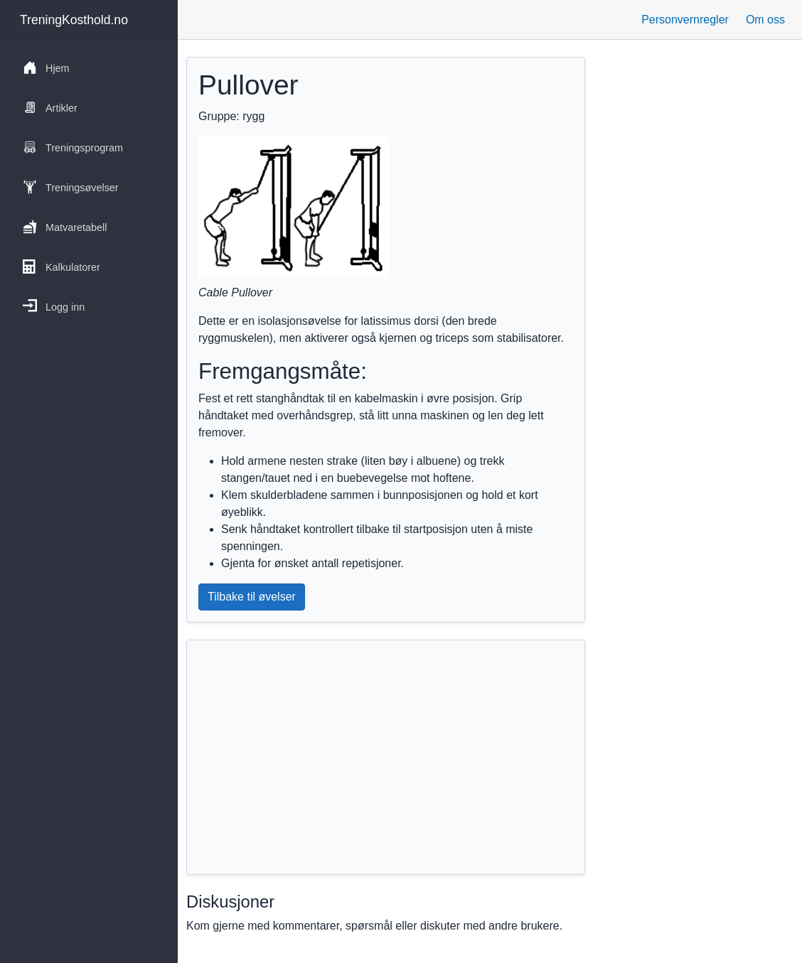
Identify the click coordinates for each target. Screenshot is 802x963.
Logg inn (54, 306)
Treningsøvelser (71, 187)
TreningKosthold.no (74, 20)
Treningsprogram (73, 147)
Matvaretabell (65, 227)
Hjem (46, 67)
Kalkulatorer (61, 266)
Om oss (765, 20)
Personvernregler (685, 20)
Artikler (50, 107)
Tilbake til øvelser (252, 597)
